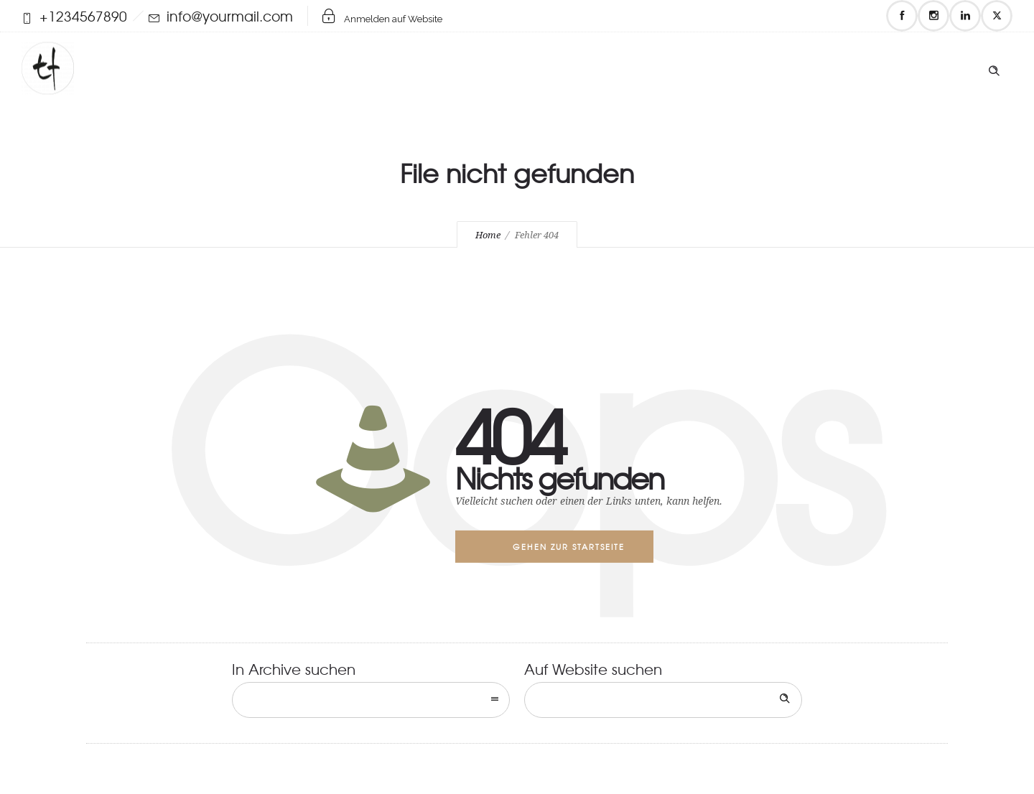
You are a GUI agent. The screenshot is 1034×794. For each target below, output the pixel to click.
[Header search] (994, 67)
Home (487, 235)
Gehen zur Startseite (569, 546)
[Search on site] (663, 700)
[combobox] (371, 700)
